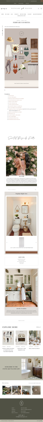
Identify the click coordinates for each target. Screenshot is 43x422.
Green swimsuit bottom (13, 104)
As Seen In (27, 3)
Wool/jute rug (12, 113)
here (19, 110)
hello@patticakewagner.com (21, 416)
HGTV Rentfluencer (25, 412)
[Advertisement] (21, 128)
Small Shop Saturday (34, 348)
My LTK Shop (23, 411)
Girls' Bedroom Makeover (21, 261)
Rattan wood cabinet (13, 101)
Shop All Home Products (26, 409)
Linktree (13, 411)
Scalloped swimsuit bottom (14, 119)
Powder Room (21, 262)
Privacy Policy (15, 412)
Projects (16, 14)
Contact (13, 409)
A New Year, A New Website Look (21, 349)
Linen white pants (12, 97)
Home (2, 14)
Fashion (3, 346)
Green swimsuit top (13, 103)
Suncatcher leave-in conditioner (15, 106)
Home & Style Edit (22, 15)
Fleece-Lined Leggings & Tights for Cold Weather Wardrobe (8, 350)
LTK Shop (29, 14)
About (15, 3)
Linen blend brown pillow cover (15, 100)
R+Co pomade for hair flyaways (15, 107)
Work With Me (20, 3)
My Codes (7, 14)
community (18, 346)
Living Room (21, 263)
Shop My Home (23, 14)
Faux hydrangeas (12, 116)
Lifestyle (18, 20)
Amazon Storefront (37, 14)
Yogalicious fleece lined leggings (15, 109)
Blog (12, 14)
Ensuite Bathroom (22, 260)
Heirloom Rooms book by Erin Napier (16, 98)
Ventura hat (11, 95)
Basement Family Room (21, 259)
